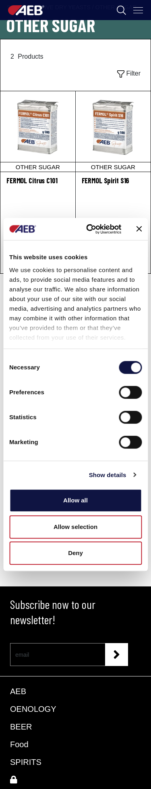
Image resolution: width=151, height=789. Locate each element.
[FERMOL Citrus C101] (37, 131)
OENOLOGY (33, 709)
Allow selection (75, 526)
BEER (21, 726)
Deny (75, 552)
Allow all (75, 500)
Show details (107, 474)
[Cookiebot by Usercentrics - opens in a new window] (90, 229)
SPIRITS (25, 762)
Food (19, 744)
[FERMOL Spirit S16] (113, 131)
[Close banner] (139, 229)
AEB (18, 691)
